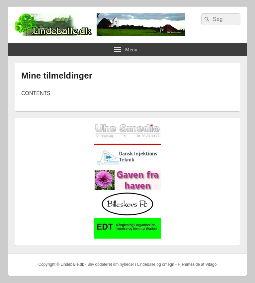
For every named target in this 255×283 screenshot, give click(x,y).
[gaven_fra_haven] (127, 188)
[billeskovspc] (127, 214)
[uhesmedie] (127, 143)
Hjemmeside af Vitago (197, 264)
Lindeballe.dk (72, 264)
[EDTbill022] (127, 237)
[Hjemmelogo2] (127, 166)
